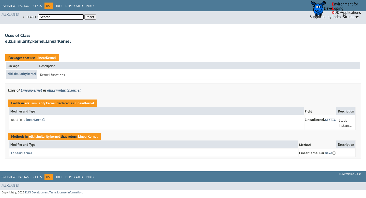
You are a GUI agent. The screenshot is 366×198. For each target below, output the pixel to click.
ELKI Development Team (40, 192)
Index (90, 6)
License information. (70, 192)
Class (37, 6)
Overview (8, 6)
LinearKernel (46, 57)
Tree (59, 6)
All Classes (10, 14)
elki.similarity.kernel (22, 74)
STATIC (330, 120)
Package (24, 6)
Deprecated (74, 6)
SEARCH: (32, 17)
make (328, 153)
